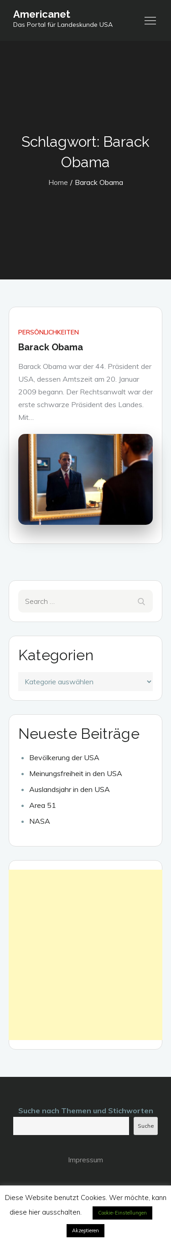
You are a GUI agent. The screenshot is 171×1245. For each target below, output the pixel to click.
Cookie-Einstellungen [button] (122, 1213)
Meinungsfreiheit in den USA (75, 773)
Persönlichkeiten (48, 332)
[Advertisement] (85, 955)
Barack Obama (50, 347)
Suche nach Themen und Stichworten (85, 1110)
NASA (39, 821)
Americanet (41, 14)
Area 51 (42, 805)
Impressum (85, 1159)
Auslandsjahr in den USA (69, 789)
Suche (146, 1125)
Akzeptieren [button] (85, 1230)
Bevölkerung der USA (64, 757)
